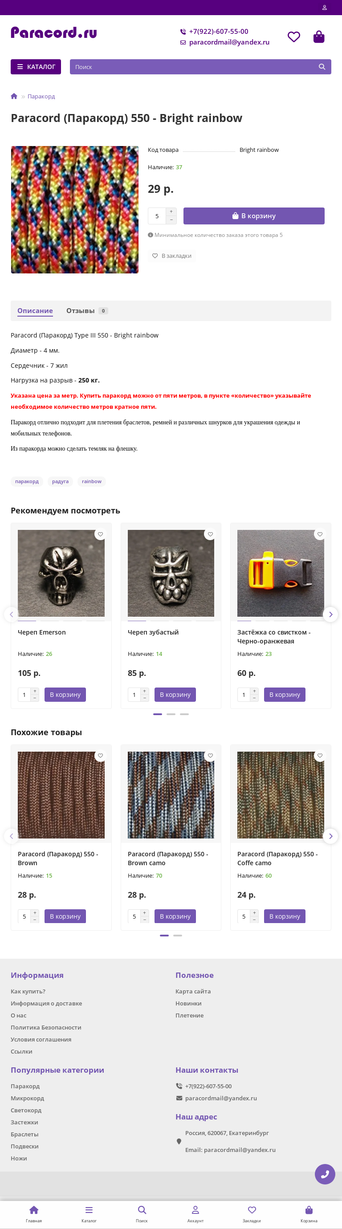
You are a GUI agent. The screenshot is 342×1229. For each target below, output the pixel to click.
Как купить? (28, 992)
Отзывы (87, 310)
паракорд (27, 481)
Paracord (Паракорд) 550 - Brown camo (168, 858)
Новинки (188, 1003)
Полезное (194, 975)
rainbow (92, 481)
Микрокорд (27, 1098)
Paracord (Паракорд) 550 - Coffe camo (277, 858)
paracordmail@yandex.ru (223, 42)
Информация (37, 975)
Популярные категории (57, 1070)
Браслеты (25, 1134)
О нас (18, 1015)
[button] (11, 614)
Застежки (24, 1122)
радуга (60, 481)
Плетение (189, 1015)
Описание (35, 310)
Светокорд (26, 1110)
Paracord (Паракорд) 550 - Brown (58, 858)
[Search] (201, 66)
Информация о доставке (46, 1003)
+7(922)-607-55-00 (212, 32)
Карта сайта (193, 992)
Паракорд (41, 96)
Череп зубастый (153, 632)
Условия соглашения (41, 1039)
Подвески (25, 1146)
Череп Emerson (42, 632)
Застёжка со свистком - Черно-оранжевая (274, 636)
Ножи (19, 1158)
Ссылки (22, 1051)
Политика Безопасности (46, 1027)
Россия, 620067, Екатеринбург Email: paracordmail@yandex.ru (230, 1141)
